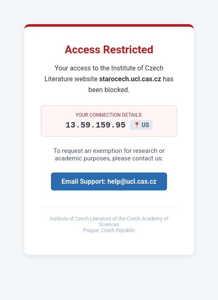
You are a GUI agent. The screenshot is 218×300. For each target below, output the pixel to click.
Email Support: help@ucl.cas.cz (108, 183)
